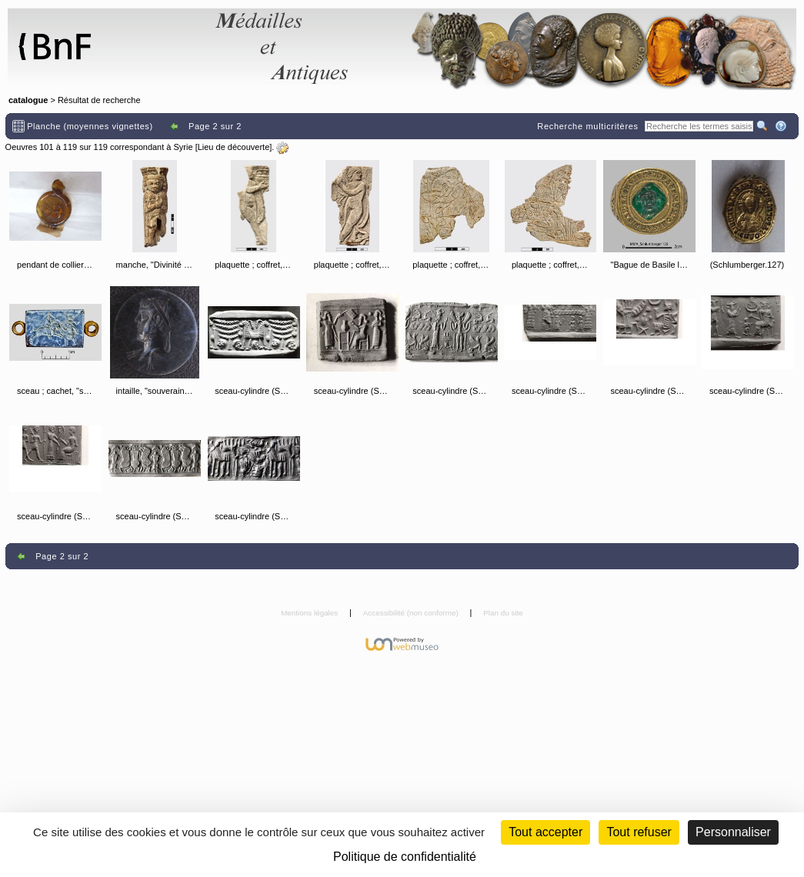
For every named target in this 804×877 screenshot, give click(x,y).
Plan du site (503, 613)
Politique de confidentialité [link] (404, 856)
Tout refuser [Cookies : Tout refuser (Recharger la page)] (638, 832)
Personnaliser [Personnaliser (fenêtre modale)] (733, 832)
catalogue (28, 100)
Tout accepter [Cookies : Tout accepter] (545, 832)
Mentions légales (310, 613)
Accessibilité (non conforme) (412, 613)
